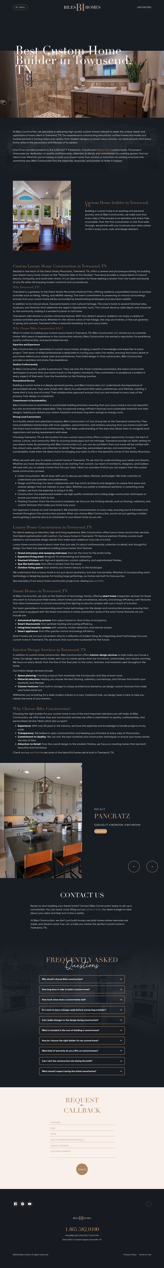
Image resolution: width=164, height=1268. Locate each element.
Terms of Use (145, 1254)
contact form (93, 909)
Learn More (100, 831)
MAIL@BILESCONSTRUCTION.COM (82, 1235)
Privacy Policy (130, 1254)
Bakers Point (104, 149)
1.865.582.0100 (144, 7)
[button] (134, 866)
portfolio (98, 580)
